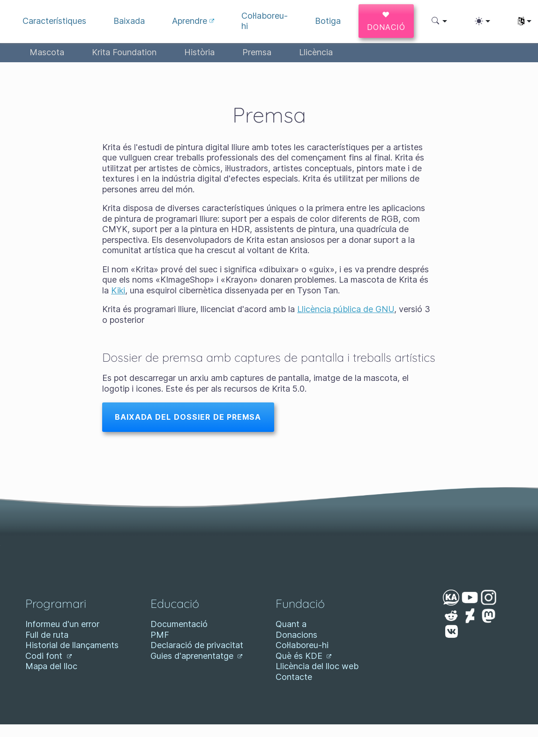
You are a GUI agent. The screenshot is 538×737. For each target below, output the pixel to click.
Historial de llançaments (72, 645)
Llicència (316, 52)
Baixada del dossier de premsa (188, 417)
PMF (159, 635)
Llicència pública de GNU (345, 309)
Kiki (118, 290)
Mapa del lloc (51, 666)
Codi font (48, 656)
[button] (439, 21)
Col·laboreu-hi (302, 645)
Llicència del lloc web (317, 666)
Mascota (47, 52)
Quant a (291, 624)
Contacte (294, 677)
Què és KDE (304, 656)
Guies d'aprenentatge (196, 656)
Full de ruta (46, 635)
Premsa (256, 52)
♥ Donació (386, 21)
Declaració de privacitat (196, 645)
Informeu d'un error (62, 624)
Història (199, 52)
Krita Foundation (124, 52)
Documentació (179, 624)
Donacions (296, 635)
